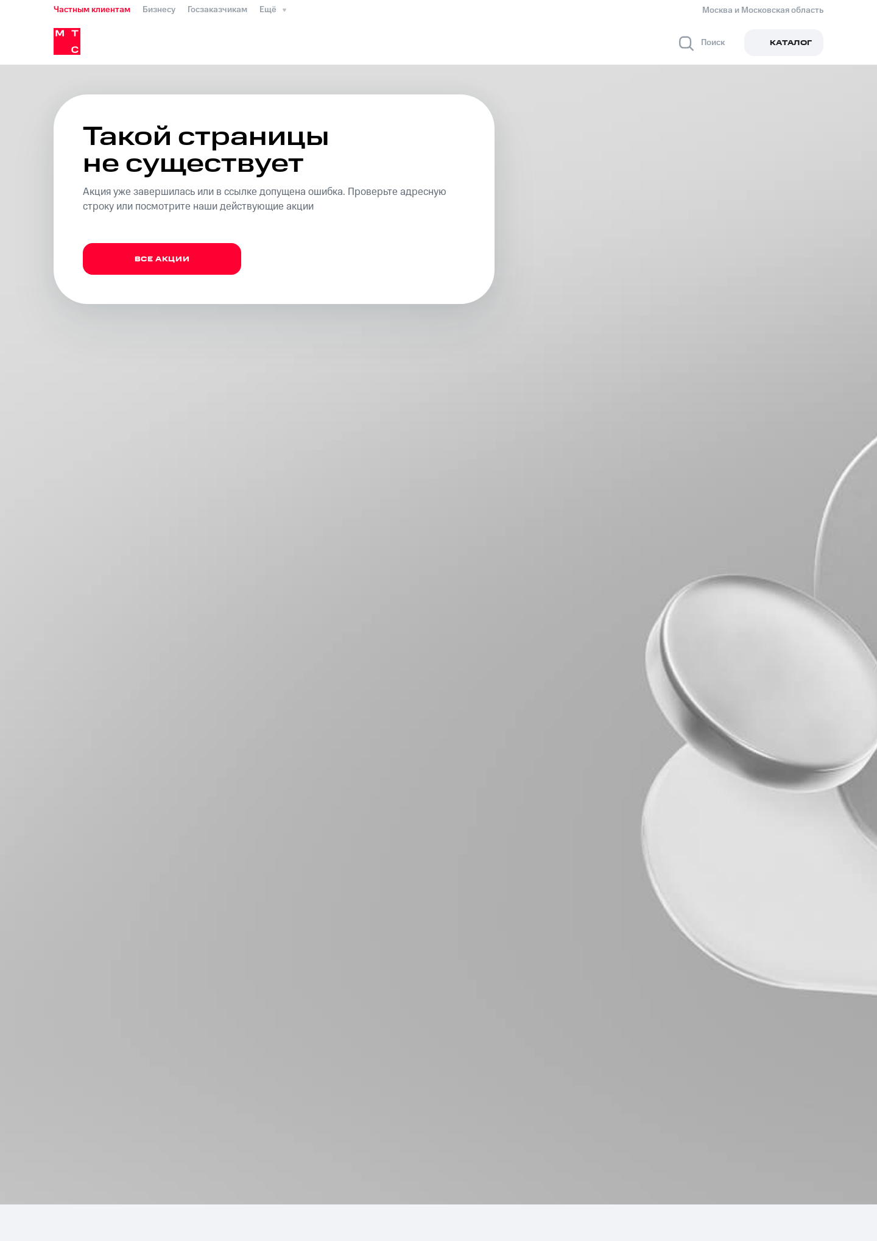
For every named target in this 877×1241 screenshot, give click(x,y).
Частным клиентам (92, 10)
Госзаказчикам (217, 10)
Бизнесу (159, 10)
